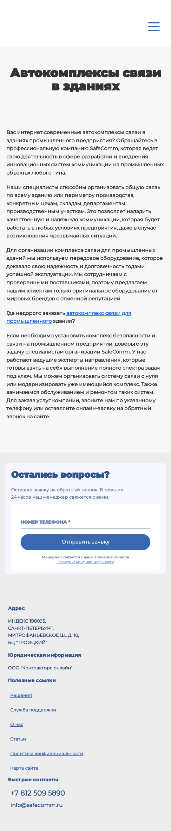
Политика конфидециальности (85, 562)
